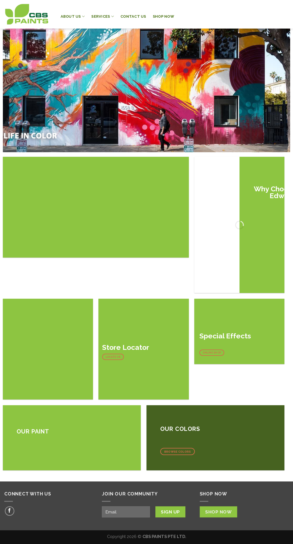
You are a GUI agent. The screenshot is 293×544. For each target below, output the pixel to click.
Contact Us (133, 16)
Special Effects (225, 336)
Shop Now (163, 16)
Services (102, 16)
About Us (73, 16)
